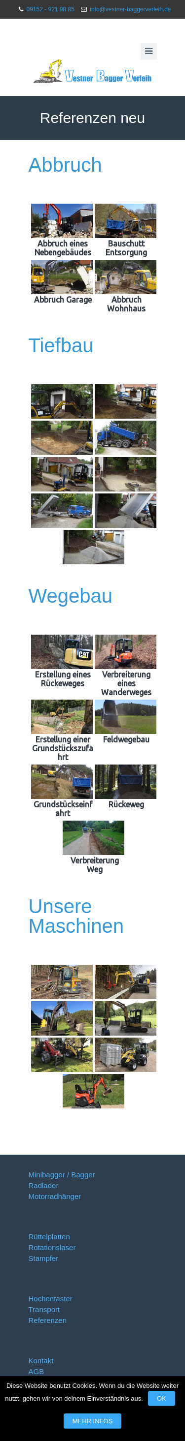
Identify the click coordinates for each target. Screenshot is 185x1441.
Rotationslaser (52, 1247)
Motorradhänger (55, 1196)
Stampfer (44, 1258)
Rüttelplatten (49, 1236)
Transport (44, 1309)
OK (161, 1398)
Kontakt (41, 1360)
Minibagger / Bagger (62, 1174)
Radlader (44, 1185)
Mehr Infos (93, 1421)
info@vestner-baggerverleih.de (130, 9)
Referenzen (48, 1320)
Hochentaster (51, 1298)
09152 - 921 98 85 (50, 9)
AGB (36, 1371)
